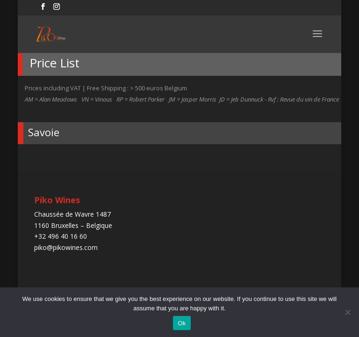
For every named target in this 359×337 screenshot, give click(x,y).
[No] (347, 312)
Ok (182, 323)
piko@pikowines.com (66, 247)
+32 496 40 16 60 (60, 236)
